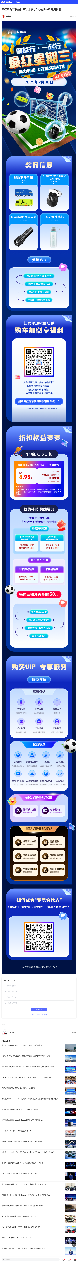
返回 (74, 1244)
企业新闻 (17, 2)
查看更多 (74, 1032)
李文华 (8, 16)
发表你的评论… (7, 1259)
